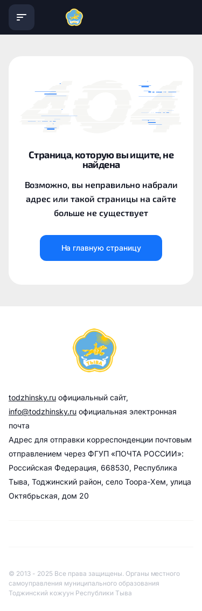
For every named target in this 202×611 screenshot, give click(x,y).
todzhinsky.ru (32, 397)
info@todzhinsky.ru (42, 411)
